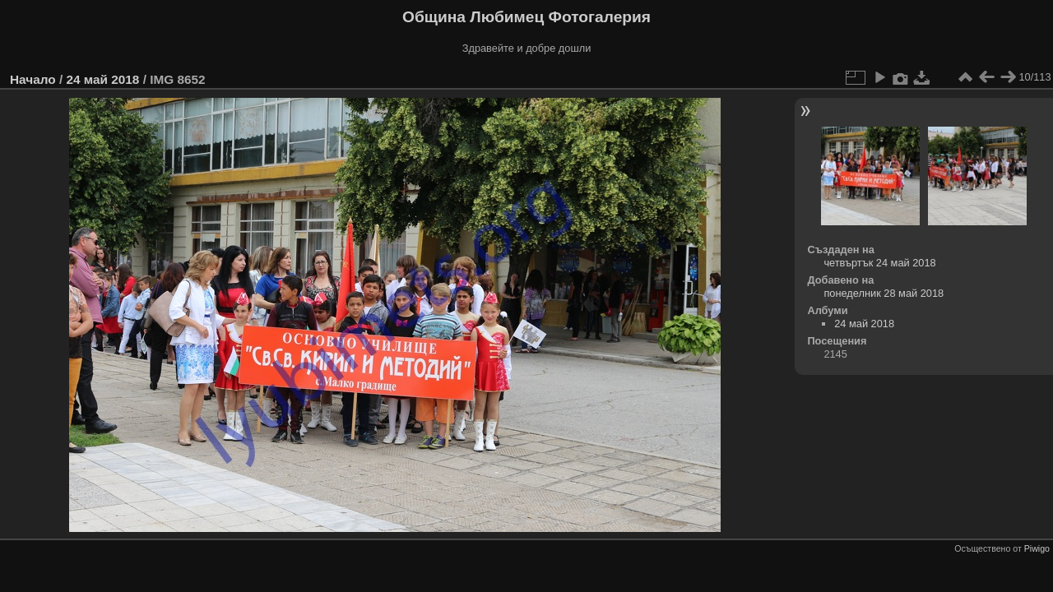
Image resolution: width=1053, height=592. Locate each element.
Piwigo (1037, 548)
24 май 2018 (102, 79)
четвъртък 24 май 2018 (879, 263)
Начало (33, 79)
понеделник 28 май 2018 (883, 293)
